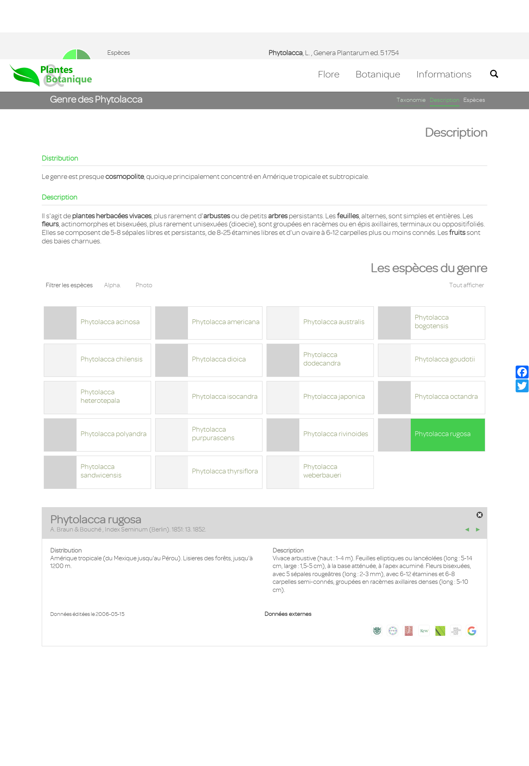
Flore (328, 15)
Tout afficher (466, 226)
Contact (25, 719)
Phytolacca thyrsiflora (225, 412)
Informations (443, 15)
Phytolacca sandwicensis (101, 411)
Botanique (378, 15)
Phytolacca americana (226, 262)
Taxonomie (411, 40)
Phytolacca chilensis (112, 300)
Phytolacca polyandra (114, 374)
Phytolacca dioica (219, 300)
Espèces (474, 40)
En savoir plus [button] (229, 755)
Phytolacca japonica (334, 337)
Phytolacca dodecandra (322, 299)
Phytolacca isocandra (225, 337)
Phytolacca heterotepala (100, 337)
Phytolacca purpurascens (213, 374)
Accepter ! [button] (500, 755)
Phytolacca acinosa (110, 262)
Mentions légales (71, 719)
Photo (144, 226)
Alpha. (112, 226)
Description (444, 40)
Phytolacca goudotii (445, 300)
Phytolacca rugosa (443, 374)
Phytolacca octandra (446, 337)
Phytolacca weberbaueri (322, 411)
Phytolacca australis (334, 262)
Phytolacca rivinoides (335, 374)
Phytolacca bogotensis (432, 262)
